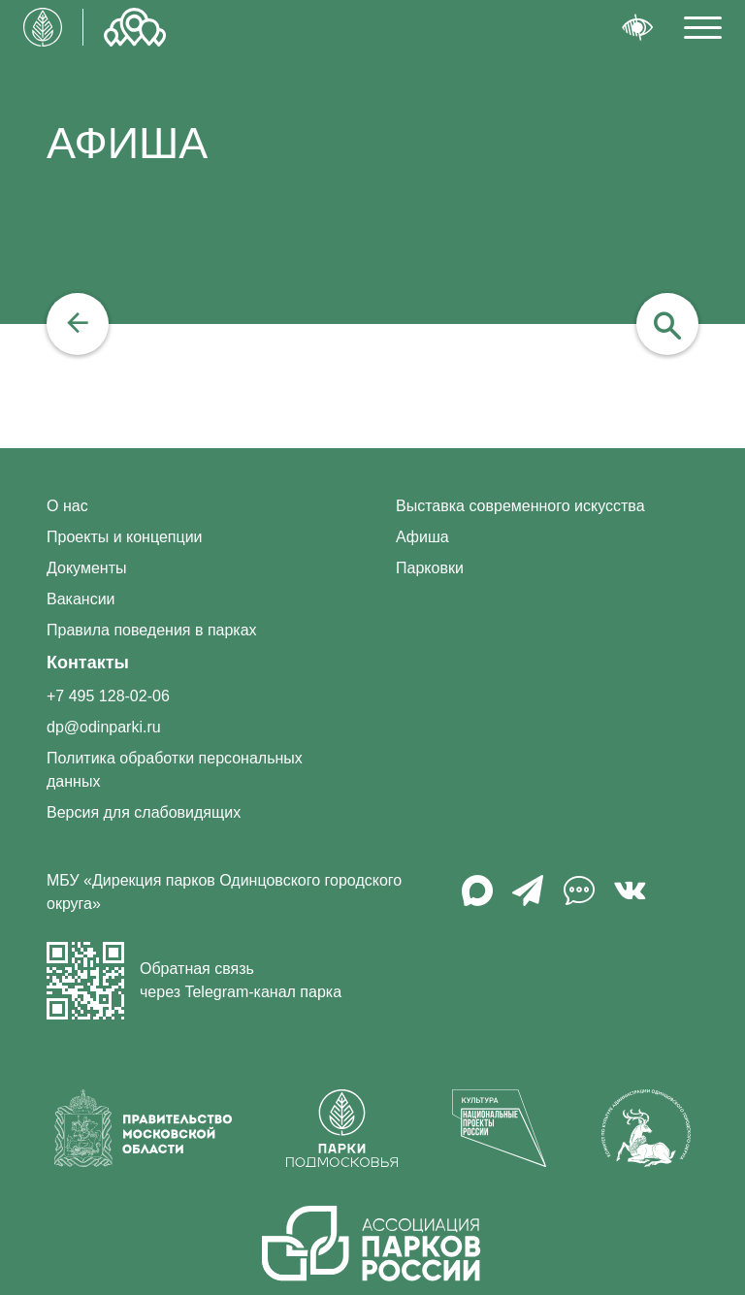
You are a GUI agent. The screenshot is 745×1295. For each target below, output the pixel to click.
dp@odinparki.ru (104, 727)
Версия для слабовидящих (144, 812)
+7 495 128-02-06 (108, 696)
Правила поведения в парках (152, 630)
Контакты (88, 662)
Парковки (430, 568)
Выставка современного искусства (520, 506)
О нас (67, 506)
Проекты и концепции (125, 537)
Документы (86, 568)
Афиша (422, 537)
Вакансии (81, 599)
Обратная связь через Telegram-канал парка (194, 981)
